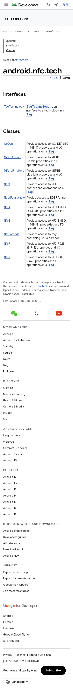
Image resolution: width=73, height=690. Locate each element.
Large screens (11, 435)
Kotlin (54, 78)
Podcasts (8, 371)
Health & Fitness (12, 400)
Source (7, 352)
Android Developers (14, 31)
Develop (35, 31)
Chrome (8, 622)
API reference (16, 19)
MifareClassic (12, 157)
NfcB (7, 220)
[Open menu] (6, 4)
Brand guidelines (40, 654)
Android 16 (10, 483)
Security (8, 346)
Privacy (7, 413)
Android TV (10, 460)
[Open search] (49, 4)
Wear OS (8, 441)
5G (5, 419)
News (6, 359)
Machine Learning (14, 394)
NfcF (7, 243)
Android (8, 334)
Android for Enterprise (16, 340)
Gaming (8, 388)
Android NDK (11, 555)
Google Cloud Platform (17, 634)
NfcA (7, 207)
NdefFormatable (14, 197)
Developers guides (14, 537)
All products (11, 641)
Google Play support (15, 584)
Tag (29, 114)
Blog (6, 365)
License (21, 654)
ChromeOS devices (15, 448)
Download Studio (13, 549)
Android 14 (10, 495)
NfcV (7, 257)
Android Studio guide (16, 530)
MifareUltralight (14, 170)
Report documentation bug (20, 578)
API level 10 (21, 59)
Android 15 (10, 489)
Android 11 (9, 514)
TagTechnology (14, 106)
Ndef (7, 184)
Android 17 (10, 477)
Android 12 (10, 508)
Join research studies (16, 591)
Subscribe (53, 670)
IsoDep (8, 143)
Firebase (8, 628)
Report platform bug (15, 572)
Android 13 (9, 502)
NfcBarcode (11, 234)
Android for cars (13, 454)
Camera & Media (13, 406)
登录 (66, 4)
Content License (47, 286)
